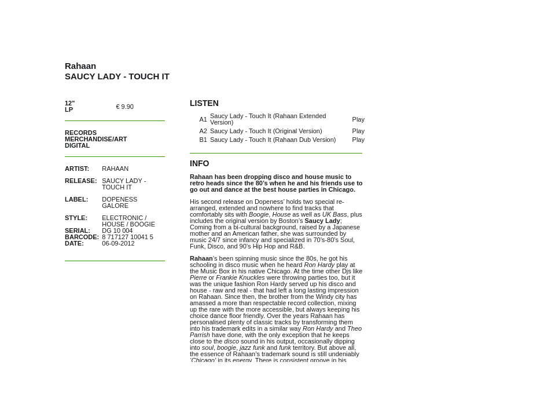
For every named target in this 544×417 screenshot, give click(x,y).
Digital (77, 145)
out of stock (154, 106)
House (113, 224)
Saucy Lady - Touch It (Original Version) (266, 130)
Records (81, 132)
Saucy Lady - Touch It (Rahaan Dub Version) (273, 139)
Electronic (122, 217)
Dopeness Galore (119, 202)
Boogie (142, 224)
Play (358, 119)
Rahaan (115, 168)
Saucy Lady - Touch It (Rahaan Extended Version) (268, 119)
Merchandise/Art (96, 139)
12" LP (70, 106)
